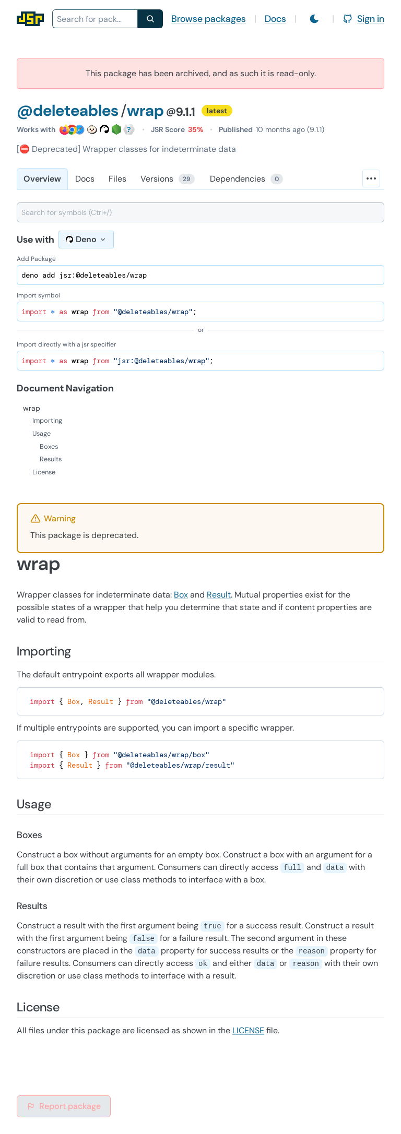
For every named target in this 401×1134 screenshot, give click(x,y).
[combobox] (95, 18)
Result (219, 594)
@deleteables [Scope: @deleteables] (68, 110)
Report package (64, 1106)
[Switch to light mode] (314, 18)
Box (181, 594)
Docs (275, 19)
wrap (31, 408)
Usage (41, 433)
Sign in (363, 19)
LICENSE (248, 1030)
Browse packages (208, 19)
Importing (47, 420)
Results (51, 459)
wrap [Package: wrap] (145, 110)
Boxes (49, 446)
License (43, 472)
